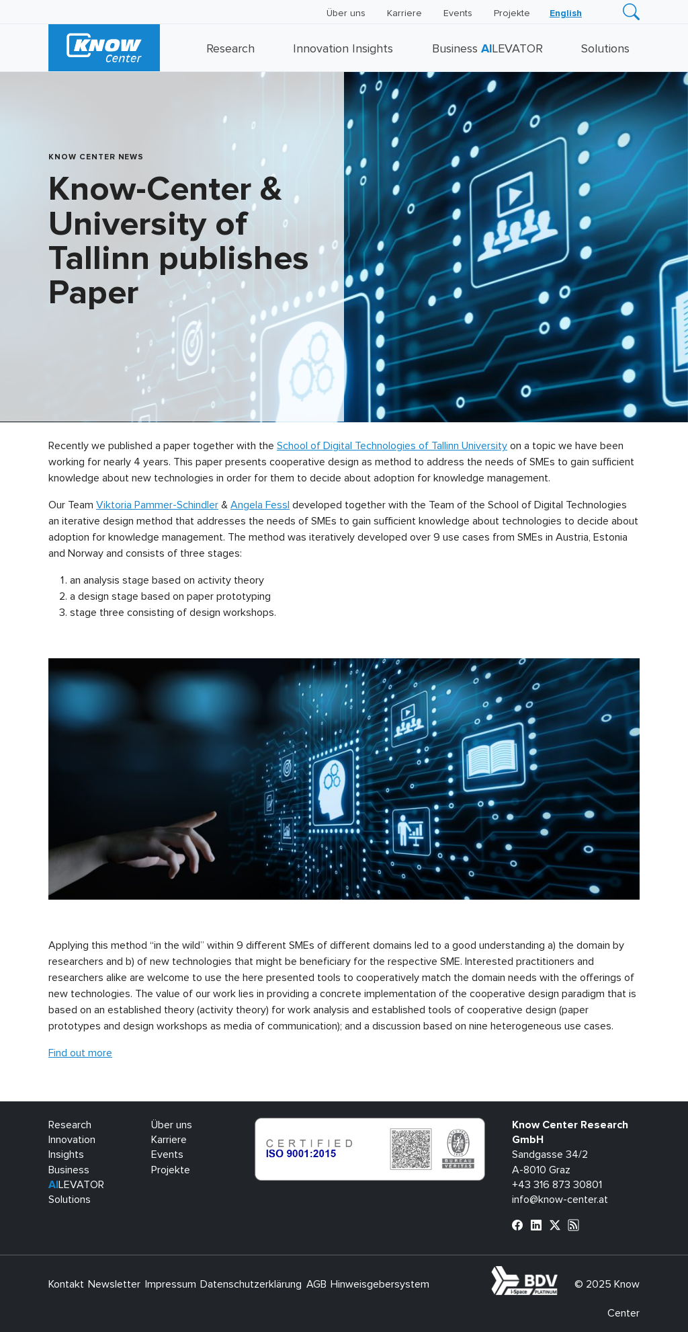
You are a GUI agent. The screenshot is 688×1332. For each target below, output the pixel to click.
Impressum (170, 1284)
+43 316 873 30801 (557, 1184)
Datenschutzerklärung (251, 1284)
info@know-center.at (560, 1199)
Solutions (605, 49)
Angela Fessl (260, 505)
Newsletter (114, 1284)
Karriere (404, 13)
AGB (316, 1284)
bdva (560, 1273)
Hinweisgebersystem (380, 1284)
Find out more (80, 1053)
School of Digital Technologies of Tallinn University (392, 445)
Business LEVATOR (487, 49)
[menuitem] (566, 13)
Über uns (346, 13)
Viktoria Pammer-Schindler (157, 505)
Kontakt (66, 1284)
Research (230, 49)
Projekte (512, 13)
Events (457, 13)
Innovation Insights (343, 49)
